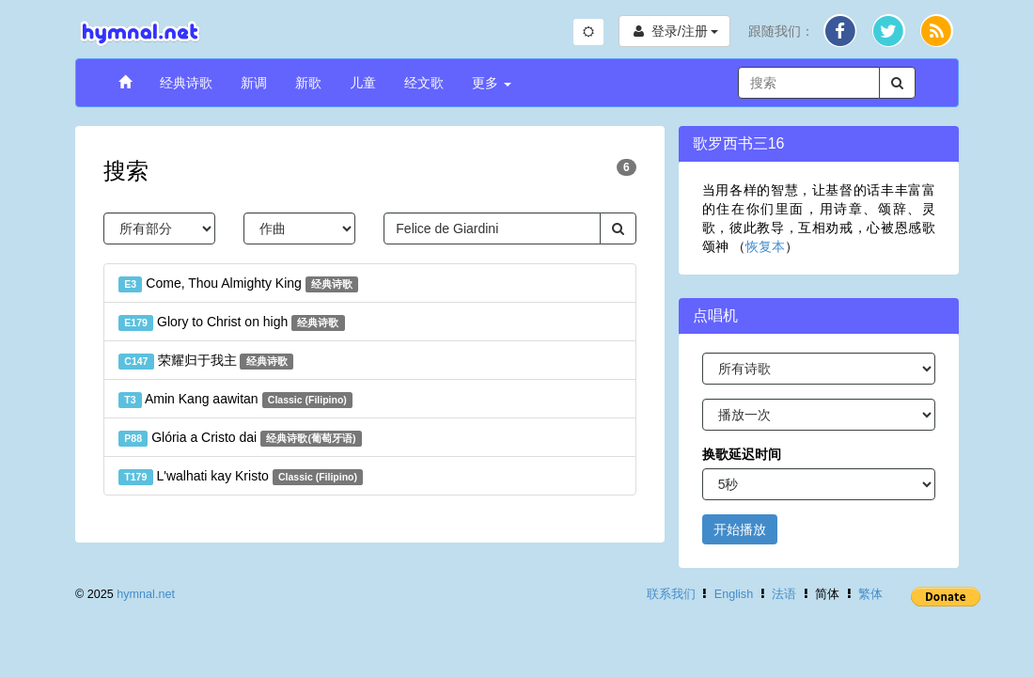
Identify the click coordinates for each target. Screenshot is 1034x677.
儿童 (363, 82)
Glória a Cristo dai (240, 438)
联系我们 (671, 594)
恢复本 (765, 246)
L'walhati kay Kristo (240, 476)
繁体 (870, 594)
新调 (254, 82)
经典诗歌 (186, 82)
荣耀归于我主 (205, 361)
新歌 (308, 82)
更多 (491, 82)
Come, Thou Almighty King (238, 284)
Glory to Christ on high (231, 322)
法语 (784, 594)
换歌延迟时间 (741, 454)
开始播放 (739, 529)
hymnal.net (146, 594)
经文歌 (424, 82)
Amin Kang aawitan (235, 399)
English (733, 594)
